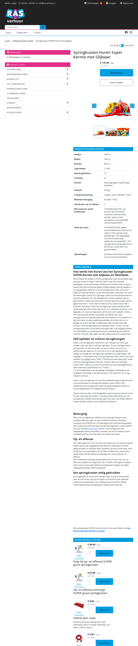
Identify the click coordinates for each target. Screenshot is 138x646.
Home (8, 28)
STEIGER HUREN (14, 64)
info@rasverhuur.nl (14, 610)
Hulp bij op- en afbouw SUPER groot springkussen (77, 441)
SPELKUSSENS (13, 93)
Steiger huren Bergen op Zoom (84, 604)
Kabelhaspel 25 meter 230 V (72, 531)
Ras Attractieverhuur (47, 599)
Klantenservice (44, 590)
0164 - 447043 (12, 607)
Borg (40, 593)
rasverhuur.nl (100, 337)
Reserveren (118, 69)
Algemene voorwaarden (49, 596)
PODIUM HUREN (14, 107)
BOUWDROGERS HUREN (17, 69)
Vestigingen (43, 588)
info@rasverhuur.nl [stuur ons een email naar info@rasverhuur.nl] (46, 3)
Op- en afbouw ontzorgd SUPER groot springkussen (74, 464)
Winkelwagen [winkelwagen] (93, 3)
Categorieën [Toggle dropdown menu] (21, 28)
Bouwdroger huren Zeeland (83, 615)
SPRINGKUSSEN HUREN (23, 36)
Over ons (42, 585)
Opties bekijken (118, 79)
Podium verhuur (77, 624)
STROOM (11, 98)
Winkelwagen (14, 47)
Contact (37, 28)
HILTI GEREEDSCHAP (16, 79)
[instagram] (131, 28)
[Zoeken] (130, 16)
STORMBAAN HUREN (16, 88)
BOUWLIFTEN (13, 74)
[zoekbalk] (109, 16)
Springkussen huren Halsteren (84, 590)
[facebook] (126, 28)
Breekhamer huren (79, 618)
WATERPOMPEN (14, 102)
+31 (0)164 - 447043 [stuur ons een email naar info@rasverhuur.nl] (26, 3)
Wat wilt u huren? (16, 59)
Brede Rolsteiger (78, 607)
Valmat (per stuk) (65, 485)
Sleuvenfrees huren (79, 621)
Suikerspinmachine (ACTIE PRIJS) (75, 555)
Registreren (126, 3)
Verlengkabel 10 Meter (68, 508)
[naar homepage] (47, 16)
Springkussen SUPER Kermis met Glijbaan (54, 36)
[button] (32, 64)
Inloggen (111, 3)
